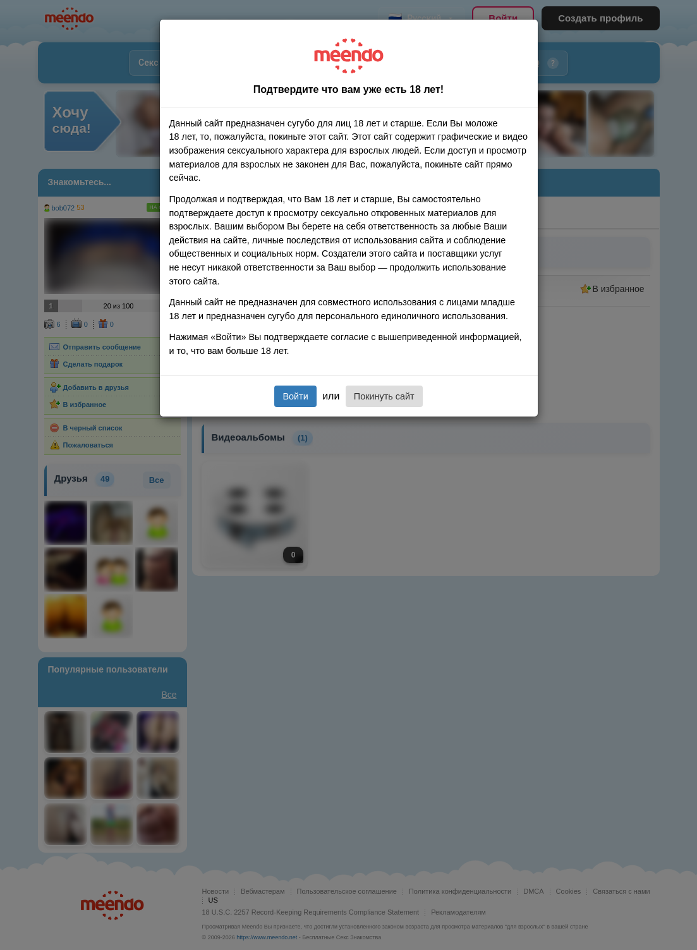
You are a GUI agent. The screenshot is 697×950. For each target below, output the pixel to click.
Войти (295, 396)
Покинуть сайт (384, 396)
